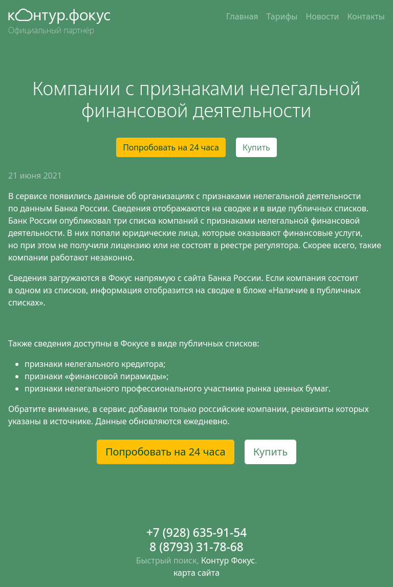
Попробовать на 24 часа (171, 147)
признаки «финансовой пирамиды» (95, 376)
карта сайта (196, 572)
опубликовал (86, 220)
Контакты (366, 16)
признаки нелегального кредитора (94, 363)
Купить (256, 147)
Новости (322, 16)
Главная (242, 16)
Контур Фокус (228, 560)
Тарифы (282, 16)
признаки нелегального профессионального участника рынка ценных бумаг (177, 388)
